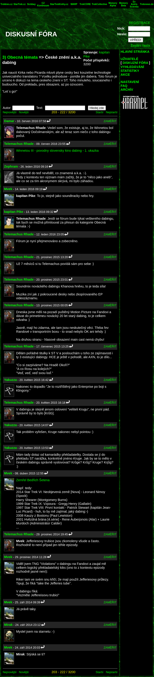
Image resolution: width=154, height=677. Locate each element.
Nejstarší (111, 112)
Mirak (8, 625)
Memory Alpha (113, 4)
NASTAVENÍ (130, 82)
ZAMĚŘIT (110, 121)
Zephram (11, 166)
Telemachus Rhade (19, 144)
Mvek (8, 189)
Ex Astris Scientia (134, 4)
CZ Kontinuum (43, 4)
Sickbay (31, 4)
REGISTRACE (139, 23)
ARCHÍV (127, 89)
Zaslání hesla (140, 45)
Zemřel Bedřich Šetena (33, 480)
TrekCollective (99, 4)
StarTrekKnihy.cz (59, 4)
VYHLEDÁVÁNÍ (132, 67)
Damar (9, 121)
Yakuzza (10, 380)
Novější (24, 112)
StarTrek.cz (19, 4)
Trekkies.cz (6, 4)
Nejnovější (9, 112)
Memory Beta (123, 4)
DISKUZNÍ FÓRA (135, 63)
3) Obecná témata (20, 57)
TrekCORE (85, 4)
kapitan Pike (13, 212)
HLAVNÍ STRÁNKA (135, 51)
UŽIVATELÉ (129, 59)
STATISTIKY (130, 71)
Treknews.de (147, 4)
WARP (73, 4)
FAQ (124, 86)
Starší (99, 112)
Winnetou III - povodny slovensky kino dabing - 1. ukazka (57, 150)
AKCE (125, 74)
